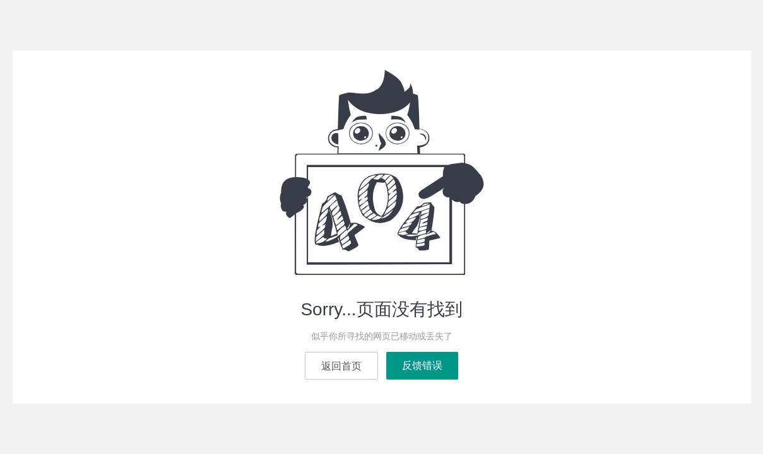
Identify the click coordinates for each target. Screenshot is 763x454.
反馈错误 (422, 365)
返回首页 (341, 366)
